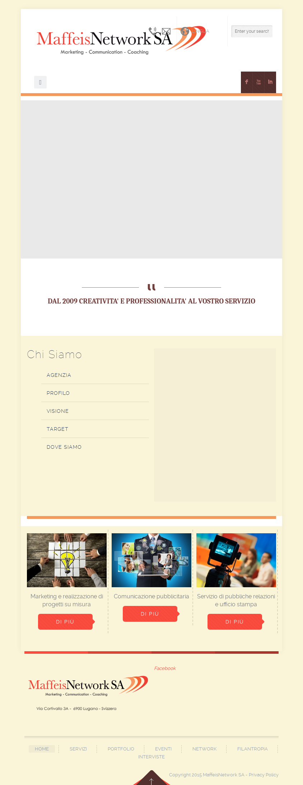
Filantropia (252, 749)
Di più (65, 622)
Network (204, 749)
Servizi (78, 749)
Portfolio (121, 749)
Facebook (165, 668)
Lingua (195, 31)
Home (42, 749)
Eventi (163, 749)
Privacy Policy (264, 774)
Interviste (151, 756)
